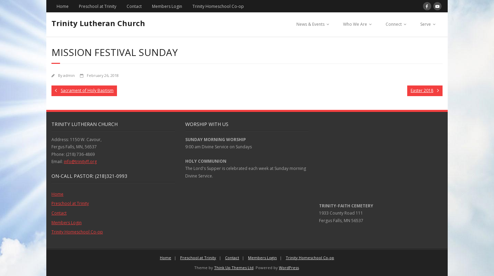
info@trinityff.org (80, 161)
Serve (425, 24)
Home (63, 6)
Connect (394, 24)
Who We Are (355, 24)
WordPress (289, 267)
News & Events (310, 24)
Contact (134, 6)
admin (69, 75)
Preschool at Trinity (97, 6)
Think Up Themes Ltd (234, 267)
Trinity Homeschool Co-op (218, 6)
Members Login (167, 6)
